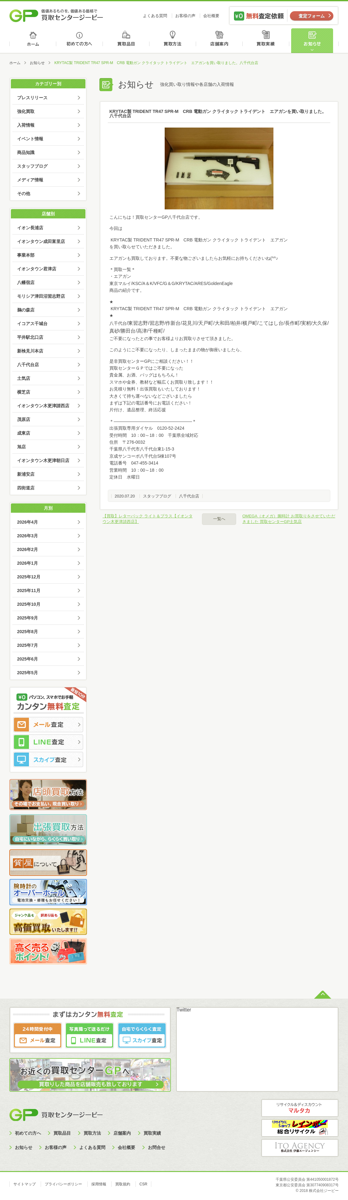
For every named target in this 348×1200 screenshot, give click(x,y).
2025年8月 (27, 631)
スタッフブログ (157, 496)
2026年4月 (27, 522)
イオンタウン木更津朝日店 (43, 460)
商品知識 (25, 152)
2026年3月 (27, 535)
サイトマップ (24, 1184)
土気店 (23, 378)
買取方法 (173, 40)
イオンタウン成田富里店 (41, 241)
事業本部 (25, 255)
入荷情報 (25, 125)
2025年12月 (28, 576)
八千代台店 (189, 496)
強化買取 (25, 111)
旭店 (21, 446)
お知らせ (315, 40)
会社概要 (211, 15)
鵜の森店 (25, 309)
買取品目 (126, 40)
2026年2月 (27, 549)
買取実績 (267, 40)
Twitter (183, 1009)
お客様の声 (185, 15)
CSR (143, 1184)
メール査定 (48, 724)
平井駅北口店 (30, 337)
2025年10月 (28, 604)
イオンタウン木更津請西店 (43, 405)
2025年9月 (27, 617)
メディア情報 (30, 179)
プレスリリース (32, 97)
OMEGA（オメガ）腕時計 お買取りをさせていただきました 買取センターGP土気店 (288, 519)
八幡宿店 (25, 282)
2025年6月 (27, 658)
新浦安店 (25, 474)
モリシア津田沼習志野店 (41, 296)
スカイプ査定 (48, 759)
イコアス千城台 (32, 323)
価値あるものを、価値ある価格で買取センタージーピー (56, 15)
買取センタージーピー (56, 1114)
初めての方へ (79, 40)
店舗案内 (220, 40)
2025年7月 (27, 645)
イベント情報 (30, 138)
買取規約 (122, 1184)
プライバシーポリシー (63, 1184)
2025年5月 (27, 672)
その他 (23, 193)
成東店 (23, 433)
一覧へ (219, 518)
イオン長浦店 (30, 227)
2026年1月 (27, 563)
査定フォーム (312, 15)
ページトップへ (322, 994)
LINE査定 (48, 742)
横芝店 (23, 392)
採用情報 (98, 1184)
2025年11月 (28, 590)
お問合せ (156, 1147)
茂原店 (23, 419)
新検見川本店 (30, 350)
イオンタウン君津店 (36, 268)
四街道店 (25, 487)
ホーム (32, 40)
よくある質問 (155, 15)
